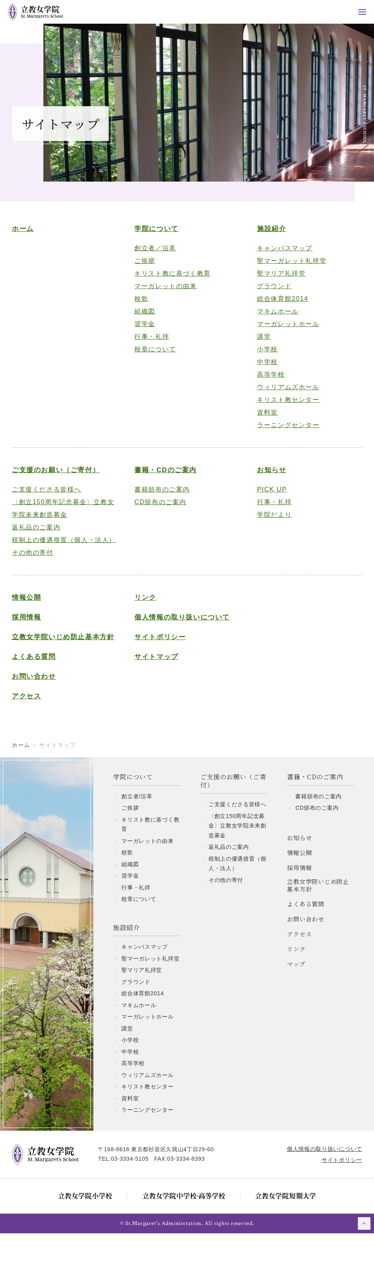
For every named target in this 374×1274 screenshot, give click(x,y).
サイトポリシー (162, 656)
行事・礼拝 (154, 343)
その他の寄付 (40, 572)
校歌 (144, 305)
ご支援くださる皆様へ (54, 496)
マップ (296, 1004)
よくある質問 (42, 689)
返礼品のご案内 (44, 534)
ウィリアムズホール (285, 393)
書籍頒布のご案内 (164, 496)
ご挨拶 (147, 267)
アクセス (34, 729)
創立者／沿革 (158, 254)
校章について (158, 356)
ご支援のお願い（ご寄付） (64, 476)
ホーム (31, 235)
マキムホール (275, 318)
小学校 (264, 356)
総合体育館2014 (279, 305)
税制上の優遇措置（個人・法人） (65, 553)
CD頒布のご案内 (163, 508)
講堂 (261, 343)
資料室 (264, 419)
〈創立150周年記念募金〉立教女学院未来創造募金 (67, 515)
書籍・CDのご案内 (168, 476)
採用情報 (34, 636)
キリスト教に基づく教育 (175, 280)
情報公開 (34, 617)
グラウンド (271, 292)
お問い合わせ (42, 709)
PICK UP (268, 496)
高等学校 (267, 381)
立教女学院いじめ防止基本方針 (67, 663)
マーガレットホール (285, 330)
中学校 (264, 368)
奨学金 (147, 330)
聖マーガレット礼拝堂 (288, 267)
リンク (148, 617)
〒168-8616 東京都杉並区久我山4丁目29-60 (164, 1190)
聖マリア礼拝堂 (278, 280)
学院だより (271, 521)
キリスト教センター (285, 406)
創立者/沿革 (136, 837)
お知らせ (268, 476)
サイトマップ (159, 676)
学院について (159, 235)
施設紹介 (268, 235)
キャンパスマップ (281, 254)
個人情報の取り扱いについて (184, 636)
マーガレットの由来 (168, 292)
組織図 (147, 318)
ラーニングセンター (285, 431)
